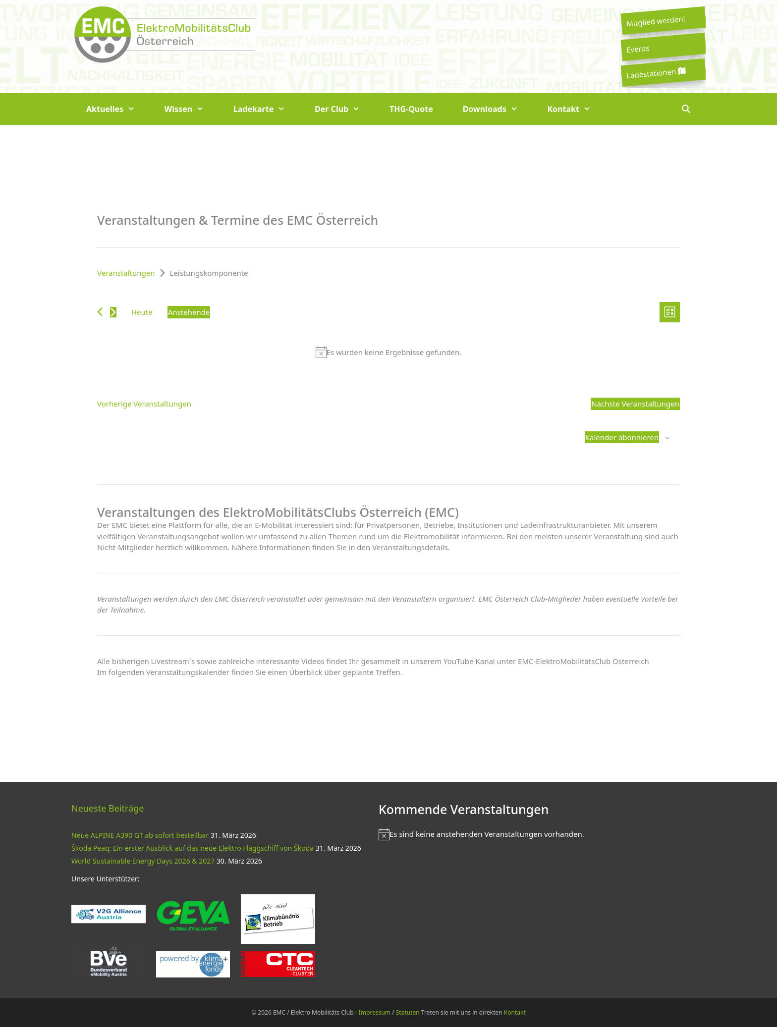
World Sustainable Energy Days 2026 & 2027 (143, 861)
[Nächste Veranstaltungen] (113, 312)
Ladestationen (655, 73)
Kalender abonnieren (622, 437)
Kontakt (577, 109)
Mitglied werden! (655, 20)
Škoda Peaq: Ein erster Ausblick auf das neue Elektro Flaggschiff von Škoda (192, 848)
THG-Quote (411, 108)
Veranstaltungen (126, 273)
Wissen (192, 109)
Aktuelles (118, 109)
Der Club (345, 109)
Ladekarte (266, 109)
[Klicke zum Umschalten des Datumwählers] (189, 312)
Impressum (374, 1012)
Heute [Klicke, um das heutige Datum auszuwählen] (142, 312)
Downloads (498, 109)
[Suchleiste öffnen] (686, 109)
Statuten (408, 1012)
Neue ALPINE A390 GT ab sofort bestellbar (140, 835)
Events (638, 48)
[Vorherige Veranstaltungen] (100, 311)
